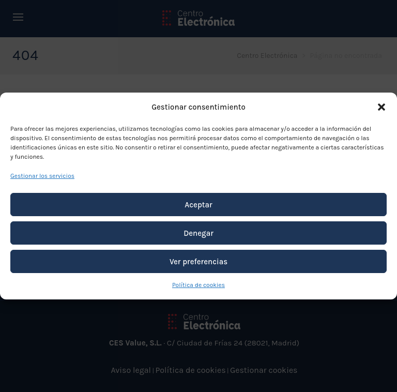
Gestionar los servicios (42, 175)
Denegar (198, 233)
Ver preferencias (198, 261)
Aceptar (198, 204)
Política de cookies (198, 285)
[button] (381, 107)
